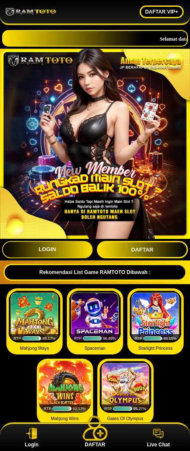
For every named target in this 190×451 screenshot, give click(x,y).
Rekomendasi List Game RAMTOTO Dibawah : (95, 272)
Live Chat (158, 437)
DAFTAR (142, 249)
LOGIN (47, 249)
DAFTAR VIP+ (161, 12)
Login (32, 437)
